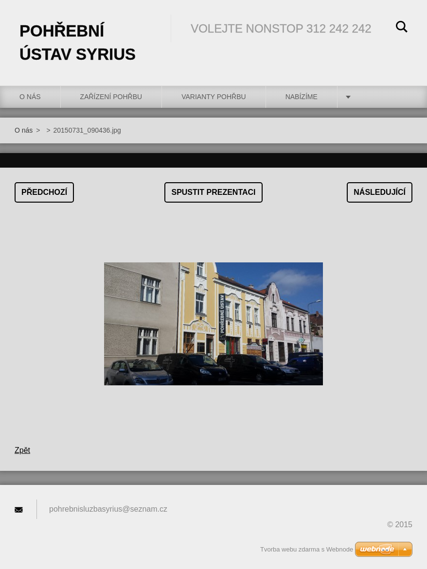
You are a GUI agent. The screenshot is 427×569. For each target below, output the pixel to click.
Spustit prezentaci (213, 192)
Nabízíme (301, 97)
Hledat (402, 28)
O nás (30, 97)
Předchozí (44, 192)
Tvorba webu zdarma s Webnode (306, 549)
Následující (380, 192)
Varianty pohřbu (213, 97)
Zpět (22, 450)
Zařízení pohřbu (111, 97)
